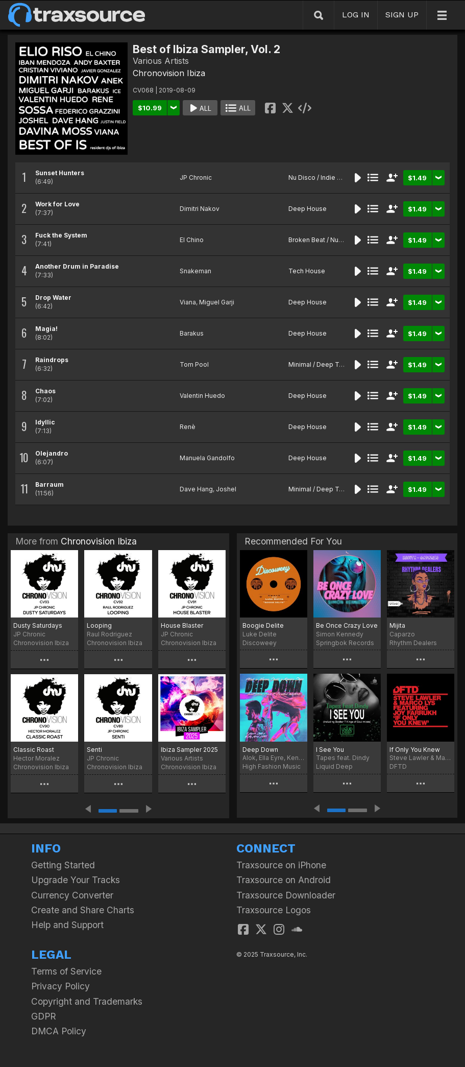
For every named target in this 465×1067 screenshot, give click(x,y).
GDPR (43, 1016)
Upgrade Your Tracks (75, 879)
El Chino (192, 240)
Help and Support (67, 924)
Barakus (192, 333)
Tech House (306, 271)
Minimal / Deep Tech (319, 364)
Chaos (45, 391)
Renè (187, 427)
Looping (99, 625)
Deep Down (260, 749)
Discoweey (259, 643)
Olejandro (51, 453)
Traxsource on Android (283, 879)
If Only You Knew (414, 749)
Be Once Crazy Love (347, 625)
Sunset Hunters (59, 173)
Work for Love (57, 204)
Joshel (226, 489)
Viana (188, 302)
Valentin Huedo (202, 395)
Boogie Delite (263, 625)
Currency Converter (72, 895)
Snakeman (195, 271)
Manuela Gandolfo (207, 458)
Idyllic (45, 422)
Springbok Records (345, 643)
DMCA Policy (58, 1031)
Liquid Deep (334, 766)
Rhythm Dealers (413, 643)
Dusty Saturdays (37, 625)
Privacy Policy (60, 986)
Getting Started (63, 865)
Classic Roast (33, 749)
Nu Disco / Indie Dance (322, 177)
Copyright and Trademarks (86, 1001)
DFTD (398, 766)
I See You (330, 749)
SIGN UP (402, 14)
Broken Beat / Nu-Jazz (321, 240)
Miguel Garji (216, 302)
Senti (94, 749)
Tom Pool (194, 364)
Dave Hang (196, 489)
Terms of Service (66, 971)
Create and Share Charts (82, 910)
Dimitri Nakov (199, 208)
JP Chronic (196, 177)
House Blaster (182, 625)
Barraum (49, 484)
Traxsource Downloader (285, 895)
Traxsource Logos (273, 910)
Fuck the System (61, 235)
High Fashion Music (271, 766)
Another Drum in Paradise (77, 266)
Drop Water (53, 297)
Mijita (397, 625)
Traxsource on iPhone (281, 865)
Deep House (307, 208)
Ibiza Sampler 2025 (189, 749)
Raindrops (51, 360)
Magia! (46, 329)
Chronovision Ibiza (169, 73)
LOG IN (356, 14)
